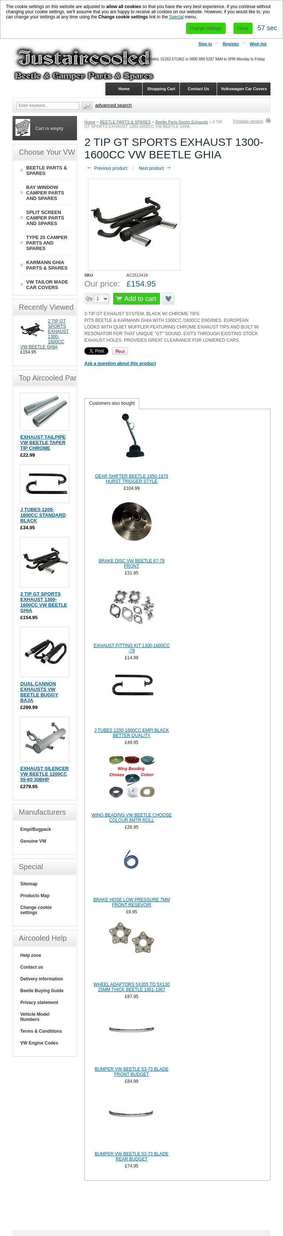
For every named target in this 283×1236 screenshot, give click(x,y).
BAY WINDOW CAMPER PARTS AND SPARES (45, 193)
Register (231, 44)
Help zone (30, 955)
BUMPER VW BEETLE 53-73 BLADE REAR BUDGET (131, 1156)
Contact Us (198, 89)
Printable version (248, 121)
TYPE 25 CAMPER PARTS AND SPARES (46, 243)
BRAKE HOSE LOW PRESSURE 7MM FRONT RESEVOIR (131, 902)
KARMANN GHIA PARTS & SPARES (46, 265)
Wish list (258, 44)
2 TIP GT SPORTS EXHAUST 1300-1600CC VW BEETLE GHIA (43, 602)
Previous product (106, 168)
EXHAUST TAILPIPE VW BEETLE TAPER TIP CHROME (43, 442)
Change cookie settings (36, 910)
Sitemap (29, 883)
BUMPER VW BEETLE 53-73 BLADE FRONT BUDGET (131, 1072)
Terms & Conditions (41, 1031)
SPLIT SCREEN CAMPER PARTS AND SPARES (45, 218)
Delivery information (41, 979)
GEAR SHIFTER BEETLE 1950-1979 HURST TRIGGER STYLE (131, 479)
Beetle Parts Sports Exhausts (182, 122)
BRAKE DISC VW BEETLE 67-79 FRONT (132, 563)
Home (89, 122)
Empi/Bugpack (35, 829)
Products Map (34, 895)
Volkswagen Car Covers (244, 89)
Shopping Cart (161, 89)
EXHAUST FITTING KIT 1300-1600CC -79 (132, 648)
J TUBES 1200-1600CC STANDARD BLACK (43, 515)
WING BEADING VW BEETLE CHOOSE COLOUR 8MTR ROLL (131, 817)
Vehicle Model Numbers (34, 1017)
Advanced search (113, 105)
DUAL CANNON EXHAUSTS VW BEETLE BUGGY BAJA (39, 692)
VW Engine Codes (39, 1043)
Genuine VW (33, 841)
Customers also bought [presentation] (111, 403)
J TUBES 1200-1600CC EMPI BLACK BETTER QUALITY (131, 733)
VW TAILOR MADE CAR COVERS (47, 284)
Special (176, 17)
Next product (155, 168)
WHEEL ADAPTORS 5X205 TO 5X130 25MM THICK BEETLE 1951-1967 (132, 987)
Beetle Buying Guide (41, 990)
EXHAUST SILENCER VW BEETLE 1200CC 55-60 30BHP (44, 774)
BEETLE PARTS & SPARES (125, 122)
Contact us (31, 967)
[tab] (111, 403)
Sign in (205, 44)
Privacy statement (39, 1002)
